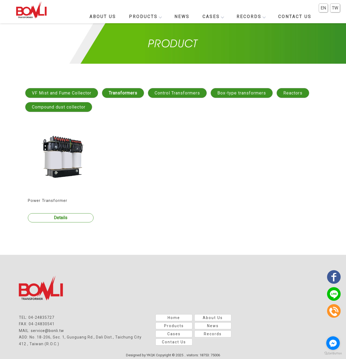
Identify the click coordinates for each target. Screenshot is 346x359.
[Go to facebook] (333, 343)
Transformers (123, 93)
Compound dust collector (58, 107)
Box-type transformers (241, 93)
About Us (102, 16)
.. (185, 355)
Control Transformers (177, 93)
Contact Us (294, 16)
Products (145, 16)
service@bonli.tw (47, 330)
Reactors (292, 93)
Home (174, 318)
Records (251, 16)
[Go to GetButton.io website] (333, 353)
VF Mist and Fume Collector (61, 93)
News (181, 16)
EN (323, 8)
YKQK (151, 355)
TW (335, 8)
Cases (213, 16)
